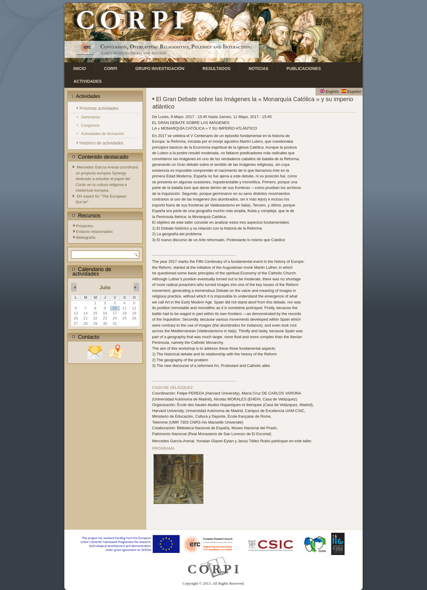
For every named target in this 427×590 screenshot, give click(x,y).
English (329, 92)
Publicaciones (303, 68)
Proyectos (84, 226)
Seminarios (90, 117)
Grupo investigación (159, 68)
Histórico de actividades (101, 143)
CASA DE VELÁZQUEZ (172, 387)
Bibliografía (85, 237)
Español (351, 92)
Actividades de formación (102, 133)
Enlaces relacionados (94, 231)
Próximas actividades (99, 108)
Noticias (258, 68)
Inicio (79, 68)
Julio (105, 287)
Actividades (88, 81)
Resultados (216, 68)
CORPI (110, 68)
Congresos (90, 125)
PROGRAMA (163, 448)
